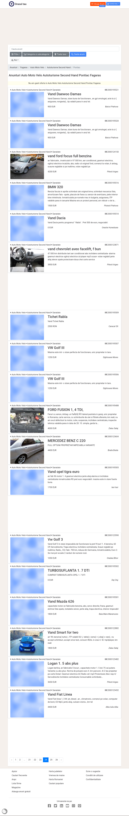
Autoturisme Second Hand (59, 67)
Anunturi (13, 67)
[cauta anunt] (64, 49)
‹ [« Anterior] (11, 760)
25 (51, 760)
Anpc (14, 779)
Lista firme (16, 783)
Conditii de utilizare (94, 775)
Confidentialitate (93, 779)
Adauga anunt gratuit (21, 791)
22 (35, 760)
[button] (113, 4)
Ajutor (14, 771)
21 (29, 760)
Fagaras (23, 67)
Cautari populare (56, 783)
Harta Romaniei (56, 779)
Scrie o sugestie (93, 771)
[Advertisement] (64, 26)
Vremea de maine (56, 775)
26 (56, 760)
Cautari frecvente (19, 775)
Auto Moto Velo (37, 67)
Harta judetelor (55, 771)
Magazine (16, 787)
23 (40, 760)
